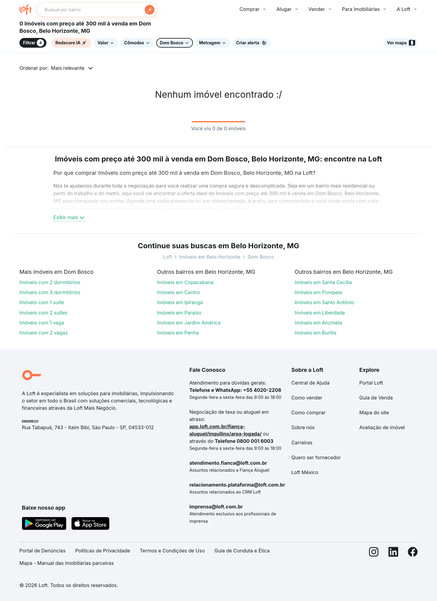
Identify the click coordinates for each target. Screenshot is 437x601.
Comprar (253, 9)
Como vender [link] (306, 398)
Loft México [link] (304, 472)
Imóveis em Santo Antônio (324, 302)
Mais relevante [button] (67, 68)
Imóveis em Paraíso (179, 313)
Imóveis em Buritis (316, 333)
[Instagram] (374, 559)
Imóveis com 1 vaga (41, 323)
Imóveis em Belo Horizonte (209, 257)
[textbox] (97, 9)
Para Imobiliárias (364, 9)
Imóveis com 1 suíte (41, 302)
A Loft (407, 9)
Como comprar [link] (308, 412)
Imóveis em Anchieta (318, 323)
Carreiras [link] (301, 443)
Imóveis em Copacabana (185, 282)
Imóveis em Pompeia (318, 292)
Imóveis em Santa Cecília (323, 282)
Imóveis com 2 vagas (43, 333)
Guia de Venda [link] (376, 398)
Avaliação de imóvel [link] (382, 427)
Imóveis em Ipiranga (180, 302)
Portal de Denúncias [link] (42, 551)
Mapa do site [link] (374, 412)
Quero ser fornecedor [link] (316, 457)
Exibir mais (69, 217)
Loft (167, 257)
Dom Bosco (261, 257)
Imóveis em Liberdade (320, 313)
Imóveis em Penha (178, 333)
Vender (320, 9)
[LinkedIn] (393, 559)
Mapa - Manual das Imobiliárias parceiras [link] (66, 563)
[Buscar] (149, 10)
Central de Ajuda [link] (310, 383)
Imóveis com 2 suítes (43, 313)
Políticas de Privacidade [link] (102, 551)
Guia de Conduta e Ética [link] (242, 551)
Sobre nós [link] (303, 427)
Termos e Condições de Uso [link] (172, 551)
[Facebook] (413, 559)
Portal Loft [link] (371, 383)
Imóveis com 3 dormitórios (49, 292)
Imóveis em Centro (178, 292)
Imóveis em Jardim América (188, 323)
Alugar (287, 9)
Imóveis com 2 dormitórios (49, 282)
